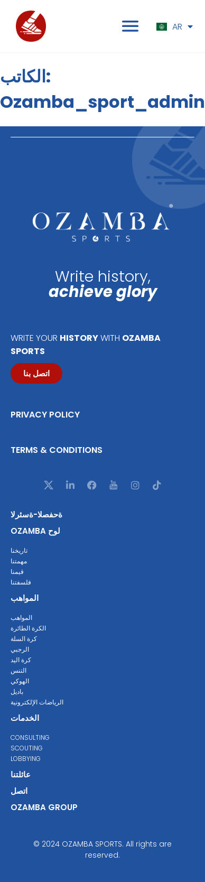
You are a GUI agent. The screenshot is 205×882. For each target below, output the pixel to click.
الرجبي (20, 649)
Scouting (27, 748)
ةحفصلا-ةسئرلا (36, 514)
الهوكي (20, 680)
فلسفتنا (21, 582)
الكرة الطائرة (28, 628)
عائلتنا (21, 774)
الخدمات (25, 717)
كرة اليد (21, 659)
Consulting (30, 737)
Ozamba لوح (35, 530)
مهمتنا (19, 560)
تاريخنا (19, 550)
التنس (18, 670)
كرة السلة (24, 638)
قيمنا (17, 571)
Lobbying (26, 758)
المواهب (25, 598)
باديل (17, 691)
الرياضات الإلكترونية (37, 702)
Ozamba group (44, 807)
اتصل (19, 790)
